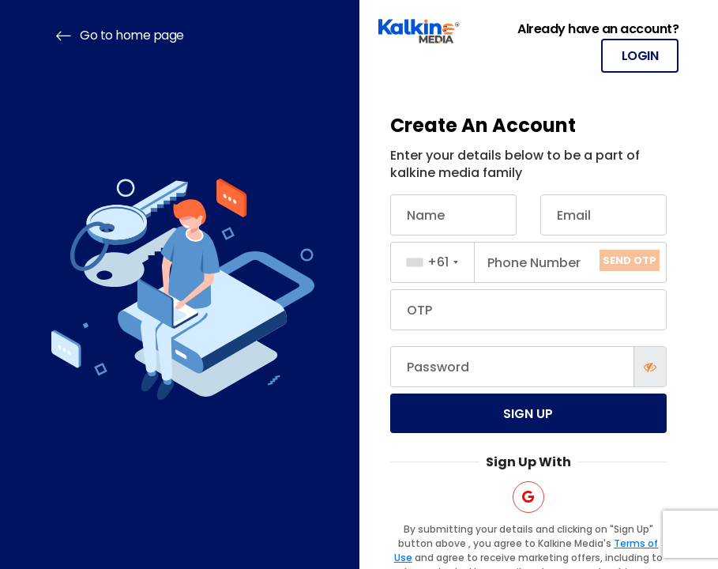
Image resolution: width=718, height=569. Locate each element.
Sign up (528, 414)
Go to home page (117, 36)
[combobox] (433, 262)
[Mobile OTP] (528, 309)
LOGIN (640, 56)
